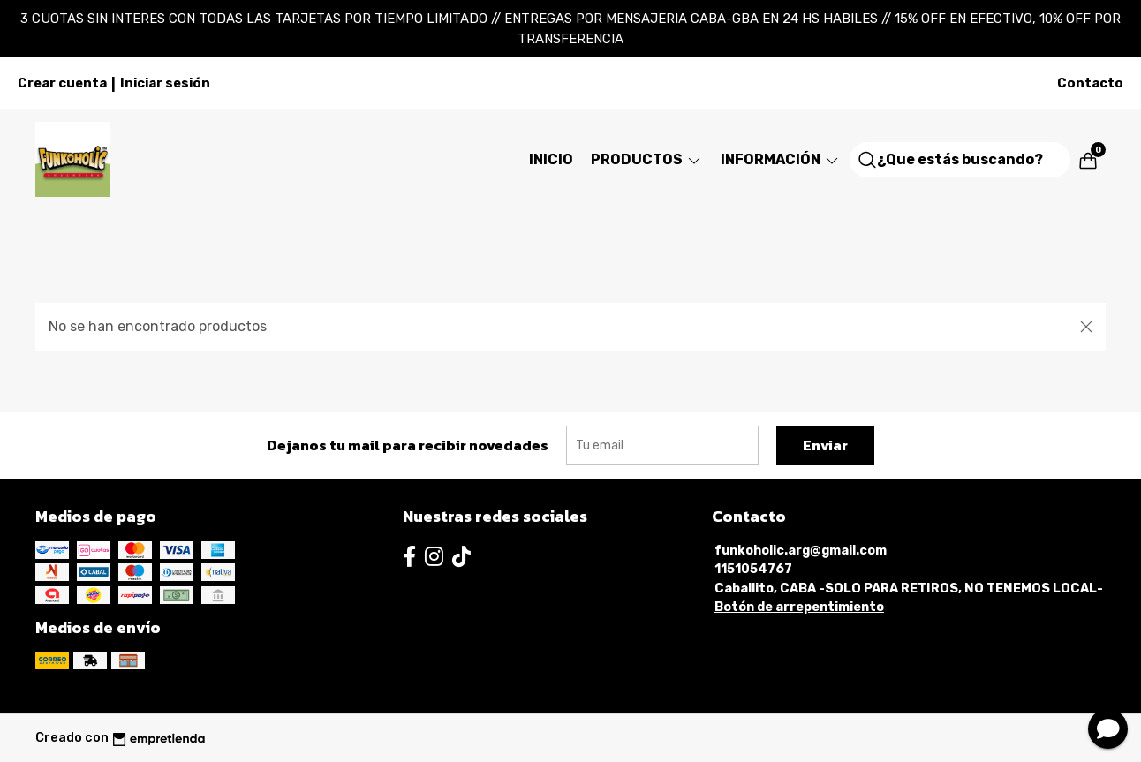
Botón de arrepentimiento (799, 607)
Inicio (551, 159)
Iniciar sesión (165, 83)
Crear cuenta (62, 83)
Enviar (825, 445)
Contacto (1090, 83)
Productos (647, 159)
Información (781, 159)
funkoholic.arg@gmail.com (800, 550)
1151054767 (753, 569)
